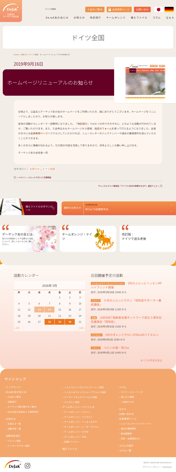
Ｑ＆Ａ (170, 17)
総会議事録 (126, 433)
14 (49, 309)
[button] (129, 208)
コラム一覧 (125, 450)
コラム (157, 17)
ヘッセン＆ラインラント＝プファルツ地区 (85, 392)
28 (49, 321)
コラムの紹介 (126, 445)
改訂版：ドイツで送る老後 (134, 236)
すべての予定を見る (151, 360)
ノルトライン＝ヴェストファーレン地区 (84, 387)
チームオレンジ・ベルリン (77, 412)
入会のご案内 (94, 9)
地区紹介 (95, 17)
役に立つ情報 (127, 397)
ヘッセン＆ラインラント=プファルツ (108, 283)
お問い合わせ (126, 414)
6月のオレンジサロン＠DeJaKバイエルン (132, 335)
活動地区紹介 (13, 435)
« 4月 (17, 328)
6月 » (82, 328)
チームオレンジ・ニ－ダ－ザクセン (81, 426)
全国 (94, 317)
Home (16, 54)
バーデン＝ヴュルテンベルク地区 (80, 397)
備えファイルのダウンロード (39, 208)
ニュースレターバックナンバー (136, 423)
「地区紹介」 (82, 123)
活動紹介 (12, 401)
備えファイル (139, 17)
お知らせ (79, 17)
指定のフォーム (103, 128)
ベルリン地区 (14, 440)
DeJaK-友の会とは (16, 392)
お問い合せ (142, 9)
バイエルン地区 (72, 402)
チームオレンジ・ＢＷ (75, 436)
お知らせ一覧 (14, 423)
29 (59, 321)
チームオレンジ (116, 17)
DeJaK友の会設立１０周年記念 (23, 411)
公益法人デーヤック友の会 (11, 11)
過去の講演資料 (128, 428)
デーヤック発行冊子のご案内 (22, 406)
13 (39, 309)
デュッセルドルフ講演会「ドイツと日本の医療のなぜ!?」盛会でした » (128, 185)
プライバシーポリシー (151, 467)
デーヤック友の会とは (17, 234)
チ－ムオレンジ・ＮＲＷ (76, 431)
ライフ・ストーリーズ (132, 392)
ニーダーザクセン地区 (19, 445)
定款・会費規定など (131, 438)
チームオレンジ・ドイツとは (78, 407)
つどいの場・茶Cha (116, 348)
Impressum (167, 467)
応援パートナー (72, 441)
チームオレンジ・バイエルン (78, 416)
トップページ (13, 387)
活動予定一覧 (14, 428)
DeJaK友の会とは (57, 17)
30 (69, 321)
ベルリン (96, 300)
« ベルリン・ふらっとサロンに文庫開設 (34, 177)
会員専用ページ (121, 9)
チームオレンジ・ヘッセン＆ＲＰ (80, 421)
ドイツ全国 (33, 54)
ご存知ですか (127, 401)
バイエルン (96, 334)
